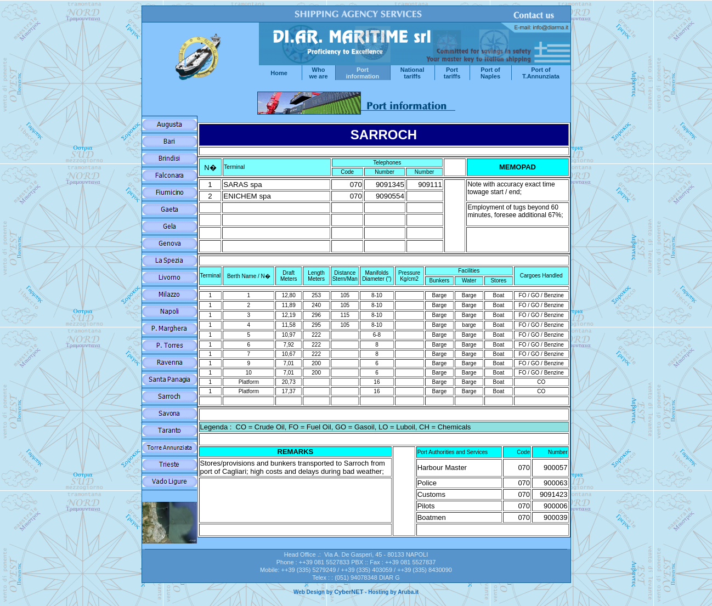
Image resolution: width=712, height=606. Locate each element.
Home (278, 73)
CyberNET (348, 591)
